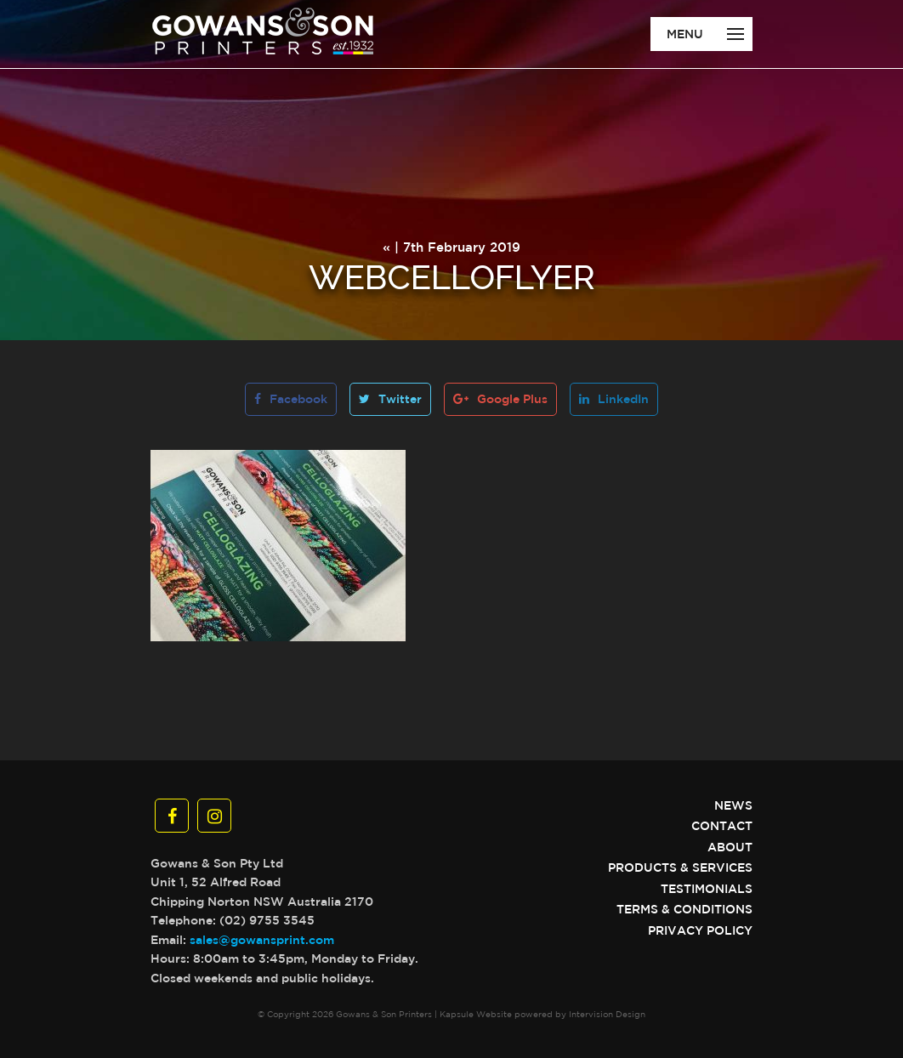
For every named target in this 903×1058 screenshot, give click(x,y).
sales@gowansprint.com (262, 940)
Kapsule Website (476, 1014)
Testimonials (706, 889)
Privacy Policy (700, 930)
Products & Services (680, 867)
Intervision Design (607, 1014)
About (729, 847)
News (733, 805)
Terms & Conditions (684, 909)
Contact (721, 826)
